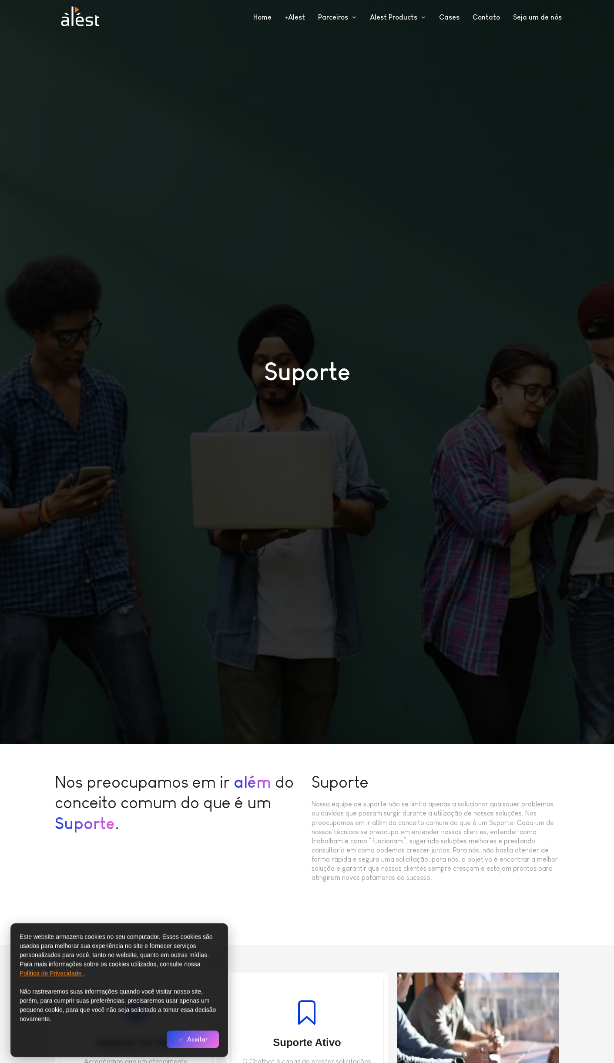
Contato (486, 17)
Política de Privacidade (51, 992)
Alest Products (398, 17)
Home (262, 17)
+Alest (295, 17)
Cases (449, 17)
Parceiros (337, 17)
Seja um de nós (537, 17)
